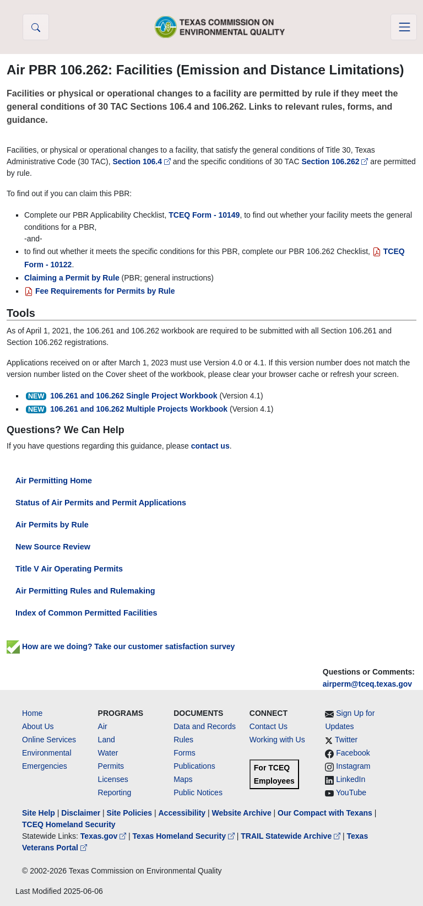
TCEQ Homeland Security (69, 824)
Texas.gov (104, 836)
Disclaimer (80, 812)
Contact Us (269, 726)
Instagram (353, 766)
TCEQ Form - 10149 (204, 215)
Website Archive (242, 812)
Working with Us (277, 739)
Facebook (353, 752)
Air (102, 726)
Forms (184, 752)
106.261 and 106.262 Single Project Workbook (133, 395)
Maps (182, 779)
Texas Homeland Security (185, 836)
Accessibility (183, 812)
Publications (194, 766)
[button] (36, 27)
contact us (210, 445)
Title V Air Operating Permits (69, 568)
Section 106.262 (335, 161)
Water (108, 752)
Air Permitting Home (53, 480)
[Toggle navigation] (404, 27)
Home (32, 713)
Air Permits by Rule (52, 524)
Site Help (38, 812)
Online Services (49, 739)
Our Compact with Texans (325, 812)
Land (106, 739)
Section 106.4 (142, 161)
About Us (38, 726)
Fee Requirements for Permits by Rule (99, 291)
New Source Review (52, 546)
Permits (111, 766)
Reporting (115, 792)
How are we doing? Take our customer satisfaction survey (121, 646)
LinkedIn (350, 779)
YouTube (351, 792)
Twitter (346, 739)
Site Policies (129, 812)
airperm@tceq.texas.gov (367, 684)
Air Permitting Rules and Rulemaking (85, 590)
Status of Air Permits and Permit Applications (100, 502)
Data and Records (204, 726)
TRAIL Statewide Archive (292, 836)
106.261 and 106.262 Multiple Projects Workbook (138, 409)
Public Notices (198, 792)
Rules (183, 739)
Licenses (113, 779)
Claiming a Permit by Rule (72, 277)
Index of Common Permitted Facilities (86, 612)
